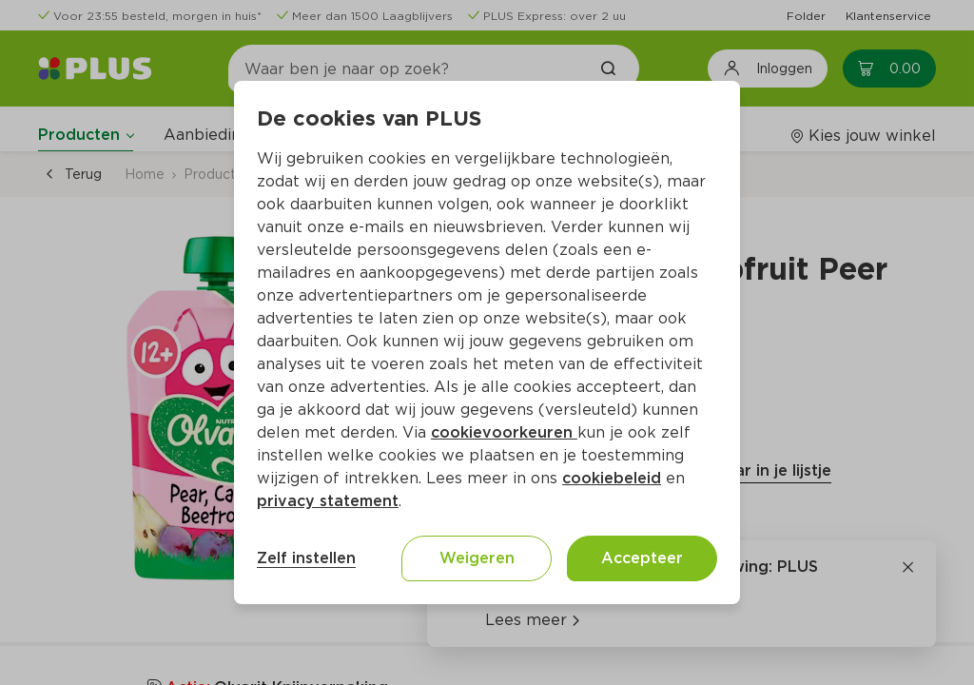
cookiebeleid (611, 478)
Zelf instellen (306, 558)
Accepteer (642, 558)
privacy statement (328, 501)
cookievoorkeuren (504, 432)
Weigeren (477, 558)
